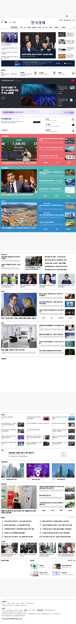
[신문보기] (2, 22)
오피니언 (50, 27)
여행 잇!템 (70, 510)
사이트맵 (20, 610)
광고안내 (17, 603)
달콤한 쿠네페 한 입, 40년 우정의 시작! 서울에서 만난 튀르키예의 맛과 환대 (18, 512)
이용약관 (33, 610)
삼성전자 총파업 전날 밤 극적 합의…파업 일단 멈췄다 (37, 54)
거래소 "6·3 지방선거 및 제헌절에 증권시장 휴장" (51, 147)
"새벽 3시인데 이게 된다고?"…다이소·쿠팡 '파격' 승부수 (18, 521)
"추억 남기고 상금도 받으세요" (46, 222)
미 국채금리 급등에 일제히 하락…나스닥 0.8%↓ (51, 181)
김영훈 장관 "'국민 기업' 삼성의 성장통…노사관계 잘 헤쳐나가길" (34, 436)
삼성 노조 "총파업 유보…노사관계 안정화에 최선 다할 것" (34, 443)
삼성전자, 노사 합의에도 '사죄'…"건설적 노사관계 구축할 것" (70, 42)
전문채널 (56, 27)
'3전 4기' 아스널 (61, 74)
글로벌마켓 (34, 27)
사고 (74, 560)
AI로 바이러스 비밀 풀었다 (7, 417)
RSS (29, 610)
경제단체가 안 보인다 (43, 74)
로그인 (74, 20)
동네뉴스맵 (45, 229)
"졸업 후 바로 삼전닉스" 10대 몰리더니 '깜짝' (55, 260)
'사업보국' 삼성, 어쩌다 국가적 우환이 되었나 (26, 74)
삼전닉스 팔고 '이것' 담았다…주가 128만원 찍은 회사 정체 (18, 537)
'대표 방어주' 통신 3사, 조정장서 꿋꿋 (48, 155)
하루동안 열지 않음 (68, 63)
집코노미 (39, 27)
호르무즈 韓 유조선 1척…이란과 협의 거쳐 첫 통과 (70, 49)
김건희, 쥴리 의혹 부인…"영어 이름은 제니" (28, 286)
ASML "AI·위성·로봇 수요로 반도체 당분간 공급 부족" (8, 436)
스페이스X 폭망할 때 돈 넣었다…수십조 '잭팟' (10, 265)
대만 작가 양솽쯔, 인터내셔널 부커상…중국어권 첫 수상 (51, 311)
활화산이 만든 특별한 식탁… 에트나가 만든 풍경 (51, 334)
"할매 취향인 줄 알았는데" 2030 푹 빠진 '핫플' (10, 257)
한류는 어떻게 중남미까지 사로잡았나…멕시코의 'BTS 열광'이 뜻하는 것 (66, 555)
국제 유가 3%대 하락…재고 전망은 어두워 (59, 417)
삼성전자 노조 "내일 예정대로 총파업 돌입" (14, 533)
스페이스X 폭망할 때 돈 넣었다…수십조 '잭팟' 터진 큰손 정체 (57, 525)
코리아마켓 (29, 27)
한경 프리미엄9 (14, 27)
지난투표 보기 (63, 455)
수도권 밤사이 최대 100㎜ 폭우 (33, 430)
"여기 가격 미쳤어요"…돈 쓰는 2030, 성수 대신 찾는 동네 (33, 268)
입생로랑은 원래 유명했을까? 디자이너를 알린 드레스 (51, 326)
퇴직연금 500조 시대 (8, 479)
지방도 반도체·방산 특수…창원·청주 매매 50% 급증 (51, 206)
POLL (2, 450)
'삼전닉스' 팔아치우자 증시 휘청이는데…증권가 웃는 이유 (51, 139)
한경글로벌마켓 (4, 168)
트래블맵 (43, 510)
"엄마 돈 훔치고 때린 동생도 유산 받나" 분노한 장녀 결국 (9, 555)
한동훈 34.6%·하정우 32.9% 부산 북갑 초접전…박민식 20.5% (9, 57)
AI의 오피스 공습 (33, 479)
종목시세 (56, 195)
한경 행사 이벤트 (5, 560)
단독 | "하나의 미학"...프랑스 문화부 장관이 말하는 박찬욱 (18, 318)
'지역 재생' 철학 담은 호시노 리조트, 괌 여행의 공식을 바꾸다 (51, 503)
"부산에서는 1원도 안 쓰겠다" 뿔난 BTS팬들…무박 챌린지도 (57, 529)
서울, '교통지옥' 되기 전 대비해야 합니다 (28, 555)
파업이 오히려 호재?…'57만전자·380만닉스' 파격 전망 (55, 521)
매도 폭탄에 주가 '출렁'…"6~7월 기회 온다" (55, 257)
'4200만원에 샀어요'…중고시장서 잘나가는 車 (55, 266)
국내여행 (52, 510)
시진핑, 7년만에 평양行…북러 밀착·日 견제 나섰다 (38, 423)
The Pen (3, 541)
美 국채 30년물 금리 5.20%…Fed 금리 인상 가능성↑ (17, 195)
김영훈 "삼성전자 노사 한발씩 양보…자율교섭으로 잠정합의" (70, 35)
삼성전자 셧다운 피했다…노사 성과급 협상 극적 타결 (59, 443)
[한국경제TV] (6, 22)
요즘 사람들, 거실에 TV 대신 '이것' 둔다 (13, 350)
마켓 (69, 162)
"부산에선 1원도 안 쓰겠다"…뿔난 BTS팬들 (55, 263)
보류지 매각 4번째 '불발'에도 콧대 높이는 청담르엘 (51, 215)
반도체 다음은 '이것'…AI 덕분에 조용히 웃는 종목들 (9, 90)
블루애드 (22, 603)
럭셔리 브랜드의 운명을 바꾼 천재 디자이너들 (50, 351)
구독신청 (8, 603)
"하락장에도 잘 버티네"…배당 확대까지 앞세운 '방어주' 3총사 (19, 529)
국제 (43, 27)
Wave (2, 323)
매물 (57, 229)
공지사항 (32, 560)
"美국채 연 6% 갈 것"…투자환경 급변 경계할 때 (9, 74)
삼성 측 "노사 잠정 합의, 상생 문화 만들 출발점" (59, 436)
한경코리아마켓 (4, 136)
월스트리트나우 (43, 170)
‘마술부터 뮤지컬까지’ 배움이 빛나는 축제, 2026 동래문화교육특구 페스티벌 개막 (51, 487)
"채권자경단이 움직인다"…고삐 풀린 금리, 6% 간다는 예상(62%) (51, 172)
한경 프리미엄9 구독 (67, 20)
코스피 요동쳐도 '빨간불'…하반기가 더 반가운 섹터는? (63, 100)
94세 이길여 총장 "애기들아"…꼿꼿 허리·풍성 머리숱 (9, 286)
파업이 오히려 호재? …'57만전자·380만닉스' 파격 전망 (63, 88)
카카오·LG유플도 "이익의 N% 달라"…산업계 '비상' (70, 56)
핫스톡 (2, 85)
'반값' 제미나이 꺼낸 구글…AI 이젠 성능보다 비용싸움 (9, 53)
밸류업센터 (68, 229)
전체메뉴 (63, 27)
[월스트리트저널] (10, 22)
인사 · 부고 (70, 560)
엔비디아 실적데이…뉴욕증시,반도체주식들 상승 (8, 430)
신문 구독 (61, 20)
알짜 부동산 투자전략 (44, 203)
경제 (21, 27)
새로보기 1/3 (72, 414)
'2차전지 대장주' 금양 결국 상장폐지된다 (8, 443)
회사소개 (3, 603)
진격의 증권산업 (58, 479)
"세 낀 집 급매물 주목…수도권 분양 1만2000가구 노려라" (18, 228)
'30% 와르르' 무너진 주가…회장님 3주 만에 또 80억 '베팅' (56, 537)
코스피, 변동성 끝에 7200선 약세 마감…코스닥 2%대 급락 (18, 163)
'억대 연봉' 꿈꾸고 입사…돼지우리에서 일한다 (55, 270)
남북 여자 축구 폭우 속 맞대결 (58, 423)
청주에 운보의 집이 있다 (45, 495)
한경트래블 (3, 484)
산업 (24, 27)
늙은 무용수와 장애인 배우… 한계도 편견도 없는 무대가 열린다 (51, 302)
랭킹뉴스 (3, 517)
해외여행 (61, 510)
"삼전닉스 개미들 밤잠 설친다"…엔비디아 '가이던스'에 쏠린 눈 (9, 44)
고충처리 (13, 603)
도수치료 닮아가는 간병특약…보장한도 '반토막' (9, 48)
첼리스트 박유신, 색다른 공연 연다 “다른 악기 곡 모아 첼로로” (51, 294)
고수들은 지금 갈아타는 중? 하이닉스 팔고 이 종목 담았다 (56, 533)
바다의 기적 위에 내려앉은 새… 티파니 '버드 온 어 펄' (51, 342)
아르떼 (2, 291)
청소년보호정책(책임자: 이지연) (50, 610)
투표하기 (63, 453)
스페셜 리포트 (4, 462)
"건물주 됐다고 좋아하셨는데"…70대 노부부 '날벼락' (47, 555)
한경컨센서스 (45, 162)
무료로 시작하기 (36, 122)
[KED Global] (14, 22)
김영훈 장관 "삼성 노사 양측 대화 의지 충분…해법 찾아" (59, 430)
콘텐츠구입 (11, 610)
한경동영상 (3, 359)
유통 (46, 27)
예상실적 (45, 195)
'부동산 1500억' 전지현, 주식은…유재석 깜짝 (47, 286)
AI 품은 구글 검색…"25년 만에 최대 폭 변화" (50, 189)
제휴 (7, 610)
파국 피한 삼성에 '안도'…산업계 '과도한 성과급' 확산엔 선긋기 (8, 424)
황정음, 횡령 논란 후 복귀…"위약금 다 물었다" (66, 286)
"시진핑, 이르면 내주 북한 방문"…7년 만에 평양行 (34, 417)
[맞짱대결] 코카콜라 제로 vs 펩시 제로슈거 (21, 453)
